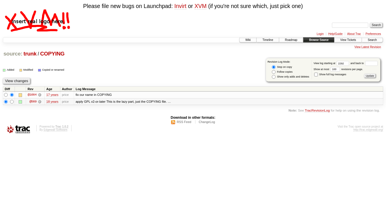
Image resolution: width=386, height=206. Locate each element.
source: (12, 54)
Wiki (248, 39)
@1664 (32, 94)
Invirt (180, 6)
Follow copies (282, 72)
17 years (52, 94)
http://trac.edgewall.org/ (368, 129)
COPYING (52, 54)
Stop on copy (282, 67)
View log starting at (332, 63)
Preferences (373, 33)
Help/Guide (335, 33)
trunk (30, 54)
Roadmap (291, 39)
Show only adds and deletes (290, 77)
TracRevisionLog (317, 110)
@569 (32, 101)
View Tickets (348, 39)
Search (372, 39)
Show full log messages (330, 74)
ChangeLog (207, 122)
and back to (364, 63)
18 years (52, 101)
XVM (201, 6)
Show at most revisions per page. (338, 69)
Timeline (267, 39)
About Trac (354, 33)
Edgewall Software (55, 129)
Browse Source (318, 39)
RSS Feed (184, 122)
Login (320, 33)
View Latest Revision (368, 47)
